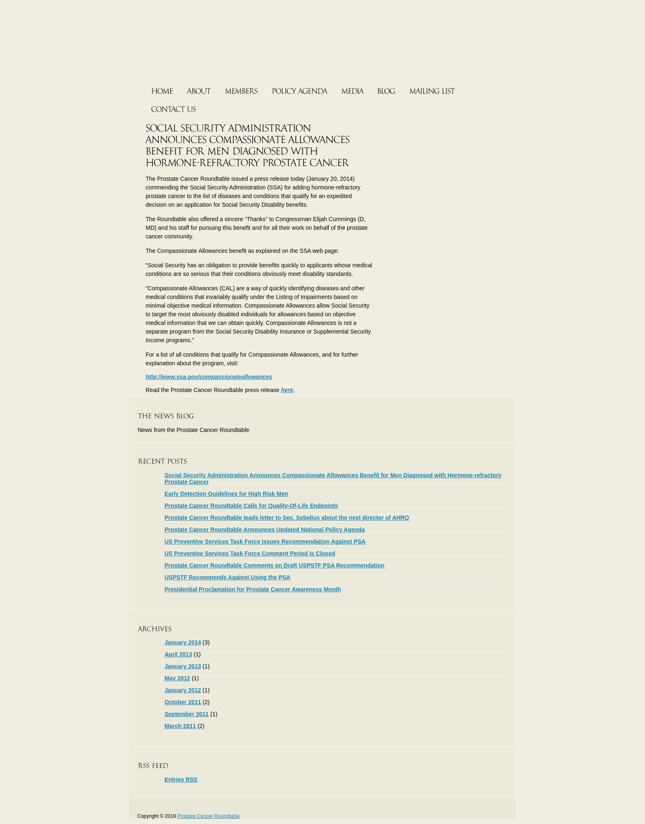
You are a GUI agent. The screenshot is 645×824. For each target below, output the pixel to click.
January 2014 (183, 642)
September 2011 (187, 714)
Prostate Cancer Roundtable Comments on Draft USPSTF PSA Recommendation (275, 565)
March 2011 (180, 726)
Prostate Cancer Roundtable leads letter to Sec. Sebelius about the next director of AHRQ (287, 517)
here (287, 390)
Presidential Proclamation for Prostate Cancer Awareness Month (253, 589)
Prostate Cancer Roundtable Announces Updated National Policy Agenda (265, 529)
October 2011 (183, 702)
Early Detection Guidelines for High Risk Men (226, 493)
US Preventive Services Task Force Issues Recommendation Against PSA (265, 541)
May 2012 (177, 678)
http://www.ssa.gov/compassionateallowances (209, 376)
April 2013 (178, 654)
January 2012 (183, 690)
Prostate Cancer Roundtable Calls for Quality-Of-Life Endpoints (251, 505)
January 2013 (183, 666)
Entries (181, 779)
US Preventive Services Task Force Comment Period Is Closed (250, 553)
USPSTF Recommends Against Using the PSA (227, 577)
